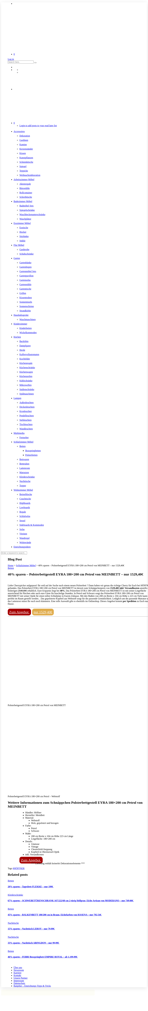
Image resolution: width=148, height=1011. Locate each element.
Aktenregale (25, 184)
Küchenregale (25, 363)
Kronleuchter (25, 411)
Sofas (22, 529)
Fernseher (24, 437)
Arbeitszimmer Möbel (24, 179)
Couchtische (25, 498)
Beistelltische (25, 494)
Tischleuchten (25, 424)
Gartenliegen (25, 267)
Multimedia (19, 433)
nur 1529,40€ (43, 612)
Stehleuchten (25, 420)
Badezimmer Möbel (23, 201)
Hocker (22, 232)
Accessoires (19, 131)
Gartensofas (25, 280)
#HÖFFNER (19, 868)
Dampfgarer (25, 345)
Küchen (17, 337)
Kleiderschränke (27, 477)
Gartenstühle (25, 284)
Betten (22, 446)
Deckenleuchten (26, 407)
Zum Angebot (19, 612)
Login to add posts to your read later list (38, 125)
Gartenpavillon (26, 275)
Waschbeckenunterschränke (32, 214)
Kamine (23, 144)
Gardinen (23, 140)
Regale (22, 512)
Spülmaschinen (26, 394)
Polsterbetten (31, 455)
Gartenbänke (25, 262)
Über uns (18, 967)
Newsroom (19, 970)
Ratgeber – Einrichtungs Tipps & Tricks (32, 986)
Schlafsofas (24, 516)
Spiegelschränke (27, 210)
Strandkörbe (25, 310)
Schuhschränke (26, 254)
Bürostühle (24, 188)
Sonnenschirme (26, 306)
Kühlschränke (25, 380)
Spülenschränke (26, 389)
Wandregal (24, 538)
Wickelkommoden (28, 332)
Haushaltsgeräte (21, 315)
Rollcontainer (25, 192)
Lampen (17, 398)
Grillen (22, 293)
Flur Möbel (19, 245)
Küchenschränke (27, 367)
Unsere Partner (21, 978)
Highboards (24, 503)
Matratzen (24, 472)
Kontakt (17, 975)
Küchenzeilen (25, 376)
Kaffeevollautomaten (29, 354)
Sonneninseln (25, 302)
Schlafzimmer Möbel (23, 442)
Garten (17, 258)
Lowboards (24, 507)
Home (10, 565)
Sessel (22, 520)
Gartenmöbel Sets (27, 271)
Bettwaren (24, 459)
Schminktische (26, 162)
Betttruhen (24, 464)
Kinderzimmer (20, 324)
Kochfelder (24, 359)
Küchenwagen (26, 372)
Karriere (17, 972)
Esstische (23, 227)
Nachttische (25, 481)
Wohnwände (25, 542)
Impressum (19, 980)
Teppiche (23, 171)
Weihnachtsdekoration (29, 175)
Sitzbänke (24, 236)
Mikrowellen (25, 385)
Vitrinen (23, 533)
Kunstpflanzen (26, 157)
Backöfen (23, 341)
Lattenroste (24, 468)
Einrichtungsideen (22, 547)
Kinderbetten (25, 328)
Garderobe (24, 249)
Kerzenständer (26, 149)
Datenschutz (19, 983)
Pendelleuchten (26, 415)
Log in (11, 59)
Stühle (22, 240)
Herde (22, 350)
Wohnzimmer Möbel (23, 490)
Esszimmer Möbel (22, 223)
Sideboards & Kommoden (31, 525)
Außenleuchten (26, 402)
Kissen (22, 153)
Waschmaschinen (27, 319)
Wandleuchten (26, 429)
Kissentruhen (25, 297)
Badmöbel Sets (26, 206)
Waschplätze (25, 219)
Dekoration (24, 136)
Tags (10, 868)
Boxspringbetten (33, 450)
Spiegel (22, 166)
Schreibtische (25, 197)
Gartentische (25, 289)
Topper (22, 485)
